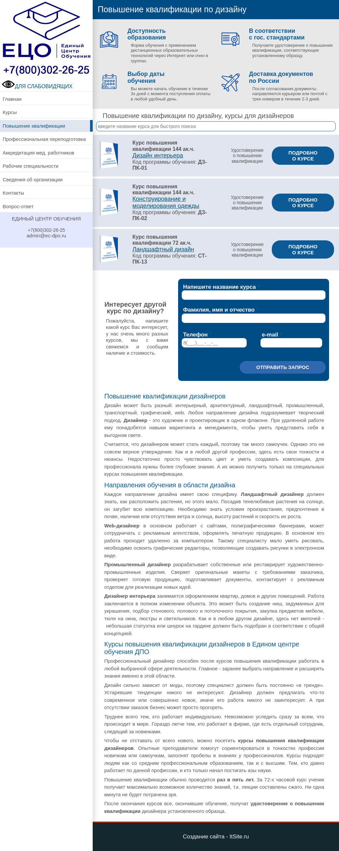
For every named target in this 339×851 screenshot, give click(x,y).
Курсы (10, 112)
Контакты (13, 193)
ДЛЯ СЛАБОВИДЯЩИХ (37, 86)
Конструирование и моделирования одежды (165, 202)
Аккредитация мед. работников (38, 152)
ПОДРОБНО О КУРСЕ (302, 155)
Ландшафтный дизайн (163, 249)
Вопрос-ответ (18, 206)
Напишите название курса (219, 287)
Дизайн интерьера (157, 155)
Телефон (195, 335)
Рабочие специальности (30, 166)
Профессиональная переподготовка (44, 139)
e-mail (270, 335)
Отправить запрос (282, 367)
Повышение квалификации (34, 126)
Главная (12, 99)
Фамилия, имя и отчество (219, 310)
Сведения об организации (33, 179)
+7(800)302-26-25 (46, 230)
